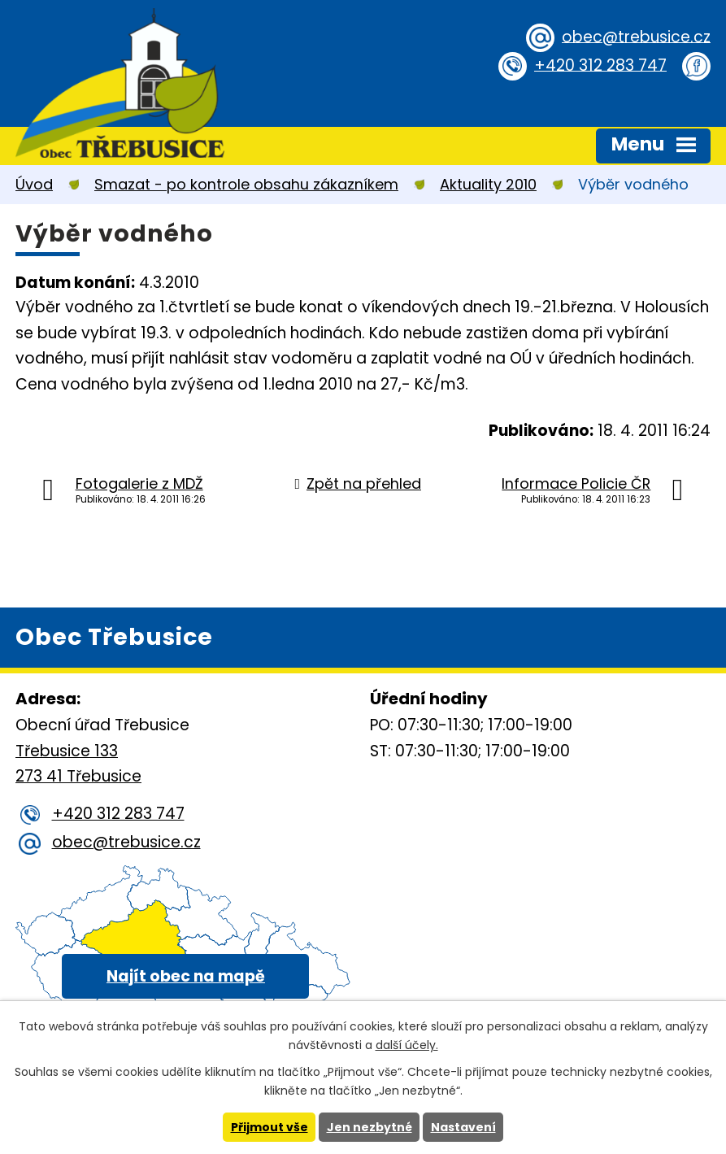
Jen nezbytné (369, 1127)
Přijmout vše (269, 1127)
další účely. (407, 1045)
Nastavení (463, 1127)
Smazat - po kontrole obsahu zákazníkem (246, 184)
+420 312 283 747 (600, 65)
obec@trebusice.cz (636, 36)
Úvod (34, 184)
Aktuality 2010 (488, 184)
